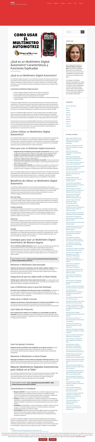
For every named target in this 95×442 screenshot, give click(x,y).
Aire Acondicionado (71, 106)
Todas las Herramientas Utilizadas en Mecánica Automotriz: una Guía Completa (75, 330)
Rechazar (43, 439)
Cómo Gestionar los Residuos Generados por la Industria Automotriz (73, 233)
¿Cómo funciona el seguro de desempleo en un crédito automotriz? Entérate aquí (73, 254)
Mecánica (56, 3)
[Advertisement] (47, 16)
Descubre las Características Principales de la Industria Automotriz (27, 430)
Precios (68, 124)
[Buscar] (82, 31)
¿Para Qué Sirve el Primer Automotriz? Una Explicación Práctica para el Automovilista (74, 346)
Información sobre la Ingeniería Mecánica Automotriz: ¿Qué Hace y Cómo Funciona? (75, 366)
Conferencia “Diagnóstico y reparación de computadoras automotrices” (73, 407)
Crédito (68, 110)
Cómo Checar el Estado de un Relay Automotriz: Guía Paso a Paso (74, 276)
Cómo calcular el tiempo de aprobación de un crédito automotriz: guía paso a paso (73, 195)
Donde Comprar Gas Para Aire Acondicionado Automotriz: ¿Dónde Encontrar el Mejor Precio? (75, 355)
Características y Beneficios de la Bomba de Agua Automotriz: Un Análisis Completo (74, 270)
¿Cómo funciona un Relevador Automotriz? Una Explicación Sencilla (74, 282)
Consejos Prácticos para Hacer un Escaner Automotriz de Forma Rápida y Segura (75, 227)
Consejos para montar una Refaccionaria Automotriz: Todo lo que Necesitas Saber (30, 431)
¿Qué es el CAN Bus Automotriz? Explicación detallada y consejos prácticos (74, 147)
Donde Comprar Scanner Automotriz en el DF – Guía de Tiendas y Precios (74, 179)
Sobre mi (81, 3)
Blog (75, 3)
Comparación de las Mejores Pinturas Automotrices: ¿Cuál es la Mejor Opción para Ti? (75, 184)
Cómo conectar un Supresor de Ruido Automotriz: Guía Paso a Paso (74, 340)
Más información (80, 436)
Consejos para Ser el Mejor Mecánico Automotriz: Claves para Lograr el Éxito (75, 383)
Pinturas (70, 3)
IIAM (13, 2)
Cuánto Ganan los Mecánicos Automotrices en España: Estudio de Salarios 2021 (74, 218)
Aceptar (52, 439)
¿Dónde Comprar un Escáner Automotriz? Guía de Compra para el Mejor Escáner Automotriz (75, 190)
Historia (68, 112)
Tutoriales (49, 3)
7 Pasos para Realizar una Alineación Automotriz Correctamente (72, 402)
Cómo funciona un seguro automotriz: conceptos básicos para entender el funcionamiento (74, 239)
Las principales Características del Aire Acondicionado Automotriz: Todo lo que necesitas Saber (75, 372)
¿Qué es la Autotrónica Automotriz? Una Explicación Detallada (73, 152)
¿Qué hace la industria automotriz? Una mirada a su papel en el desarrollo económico (75, 167)
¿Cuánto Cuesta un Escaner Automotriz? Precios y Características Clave (73, 201)
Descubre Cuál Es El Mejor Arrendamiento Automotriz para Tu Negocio (75, 314)
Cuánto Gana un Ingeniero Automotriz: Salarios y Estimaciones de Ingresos (73, 265)
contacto (77, 93)
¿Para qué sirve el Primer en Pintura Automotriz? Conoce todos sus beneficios (75, 319)
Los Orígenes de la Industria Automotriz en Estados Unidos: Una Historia (74, 244)
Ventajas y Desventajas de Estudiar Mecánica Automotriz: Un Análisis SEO (75, 361)
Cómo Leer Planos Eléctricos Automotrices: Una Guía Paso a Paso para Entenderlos (74, 389)
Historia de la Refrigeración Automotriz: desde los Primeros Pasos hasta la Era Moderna (74, 158)
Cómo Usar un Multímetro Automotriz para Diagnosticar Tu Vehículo (74, 259)
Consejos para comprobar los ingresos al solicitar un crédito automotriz (74, 325)
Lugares (68, 117)
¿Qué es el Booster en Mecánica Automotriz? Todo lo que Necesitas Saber (75, 377)
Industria (63, 3)
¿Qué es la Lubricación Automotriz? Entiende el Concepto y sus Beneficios (75, 173)
